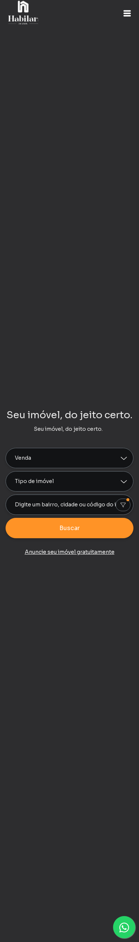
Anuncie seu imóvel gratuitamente (70, 552)
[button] (127, 13)
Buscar (69, 528)
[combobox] (69, 505)
